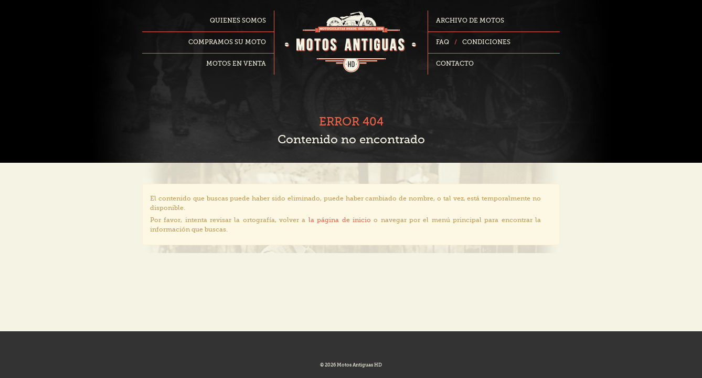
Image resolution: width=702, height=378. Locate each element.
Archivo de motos (470, 21)
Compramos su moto (227, 42)
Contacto (455, 64)
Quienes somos (238, 21)
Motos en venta (236, 64)
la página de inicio (340, 220)
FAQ (442, 42)
